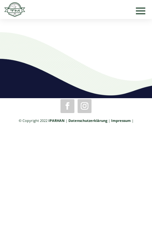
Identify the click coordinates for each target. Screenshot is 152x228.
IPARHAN (56, 120)
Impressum (121, 120)
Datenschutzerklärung (87, 120)
